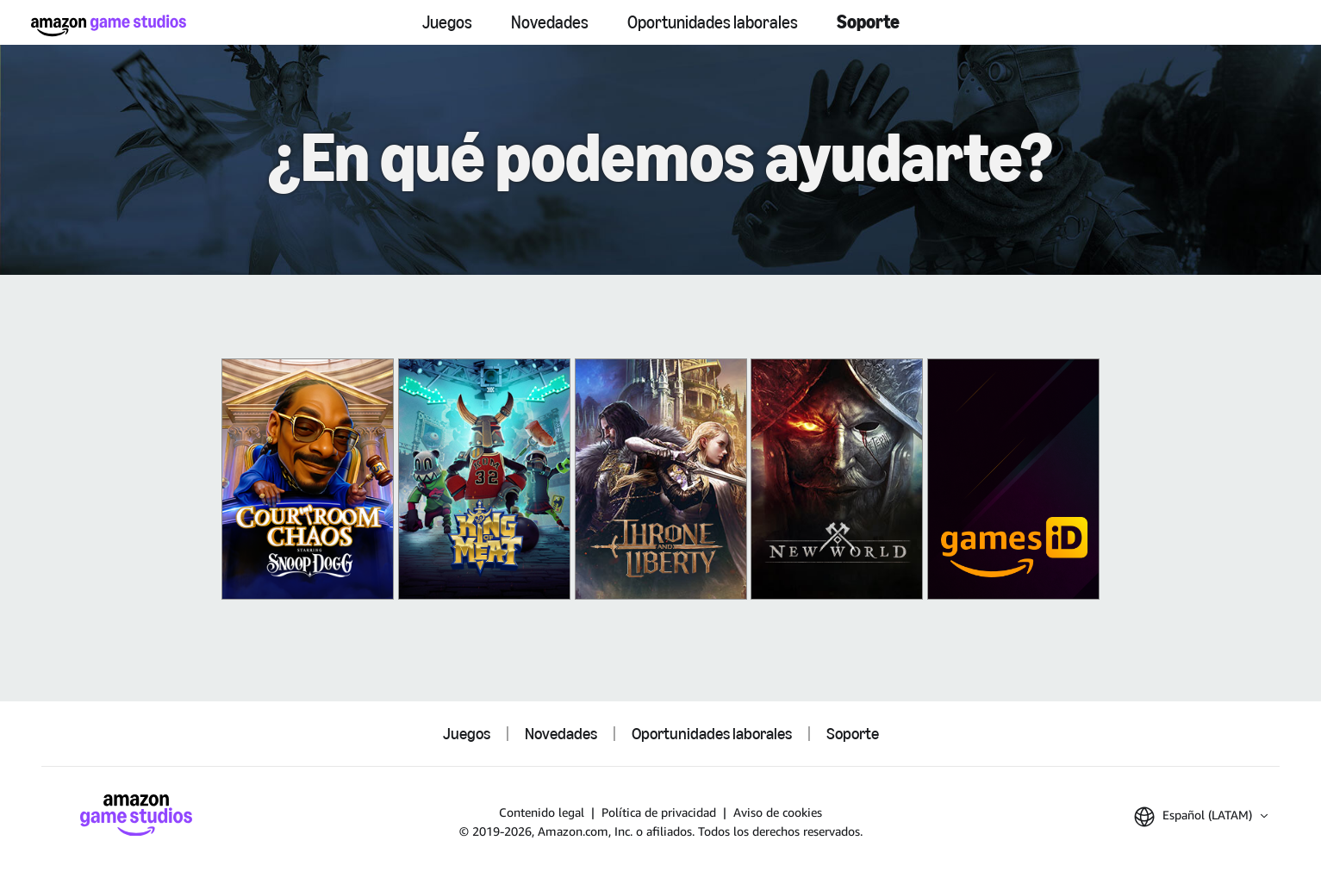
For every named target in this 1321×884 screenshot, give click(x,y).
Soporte (868, 22)
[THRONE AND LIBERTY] (661, 479)
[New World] (837, 479)
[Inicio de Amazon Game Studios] (108, 25)
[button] (1201, 817)
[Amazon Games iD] (1013, 479)
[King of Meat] (484, 479)
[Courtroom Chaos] (307, 479)
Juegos (447, 22)
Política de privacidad (658, 812)
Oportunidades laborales (712, 22)
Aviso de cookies (777, 812)
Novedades (550, 22)
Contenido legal (541, 812)
